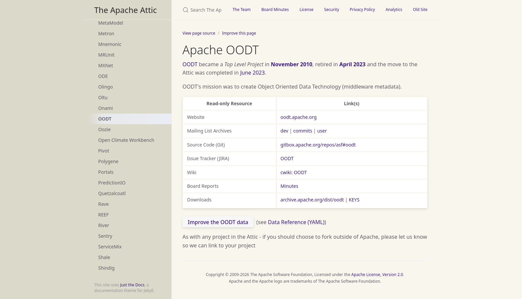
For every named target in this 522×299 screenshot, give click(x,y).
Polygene (108, 161)
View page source (198, 33)
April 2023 (352, 64)
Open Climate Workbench (126, 140)
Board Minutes (275, 9)
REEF (103, 214)
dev (284, 131)
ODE (103, 76)
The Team (241, 9)
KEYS (354, 199)
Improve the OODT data (218, 222)
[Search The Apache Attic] (199, 10)
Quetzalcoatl (112, 193)
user (322, 131)
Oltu (103, 97)
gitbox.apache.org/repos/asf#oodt (318, 145)
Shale (104, 257)
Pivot (103, 151)
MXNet (105, 65)
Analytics (394, 9)
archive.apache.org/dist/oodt (312, 199)
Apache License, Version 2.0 (377, 274)
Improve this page (239, 33)
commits (302, 131)
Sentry (105, 236)
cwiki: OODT (294, 172)
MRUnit (106, 55)
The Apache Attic (125, 9)
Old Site (420, 9)
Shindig (106, 268)
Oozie (104, 129)
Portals (106, 172)
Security (331, 9)
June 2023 (252, 72)
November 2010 (292, 64)
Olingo (105, 87)
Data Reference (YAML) (296, 222)
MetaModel (110, 23)
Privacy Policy (362, 9)
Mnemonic (110, 44)
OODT (105, 119)
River (103, 225)
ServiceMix (110, 246)
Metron (106, 33)
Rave (103, 204)
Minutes (289, 186)
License (307, 9)
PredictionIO (112, 182)
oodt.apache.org (299, 117)
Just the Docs (132, 285)
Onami (105, 108)
